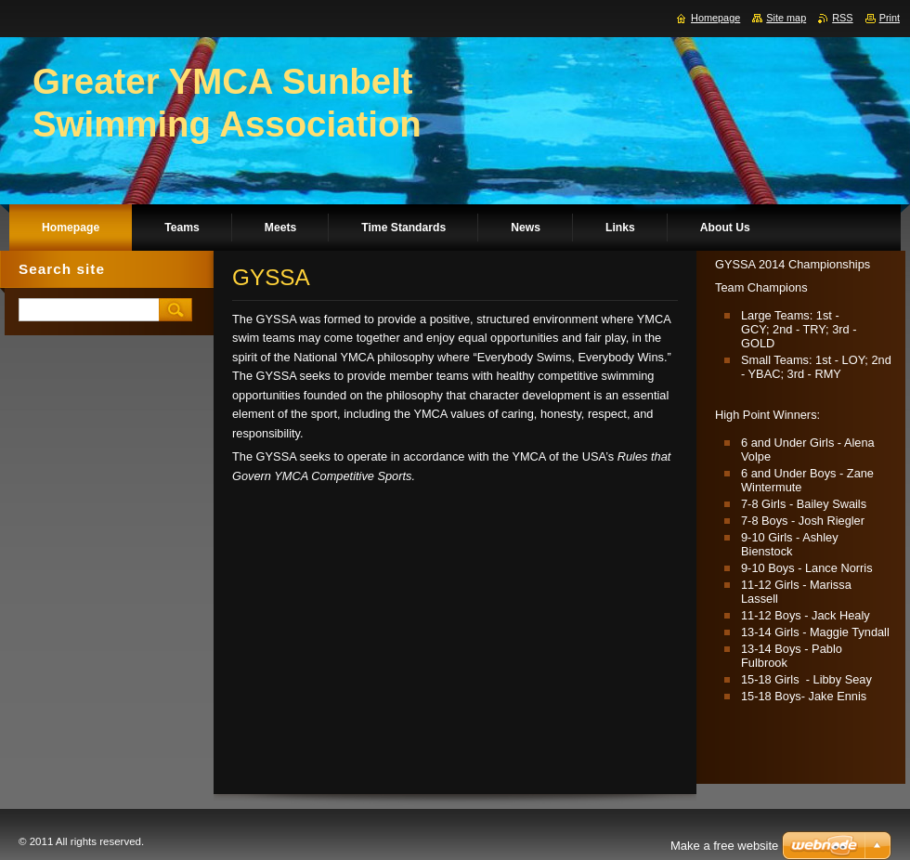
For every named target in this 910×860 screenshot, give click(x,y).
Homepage (715, 17)
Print (889, 17)
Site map (786, 17)
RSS (842, 17)
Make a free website (724, 846)
